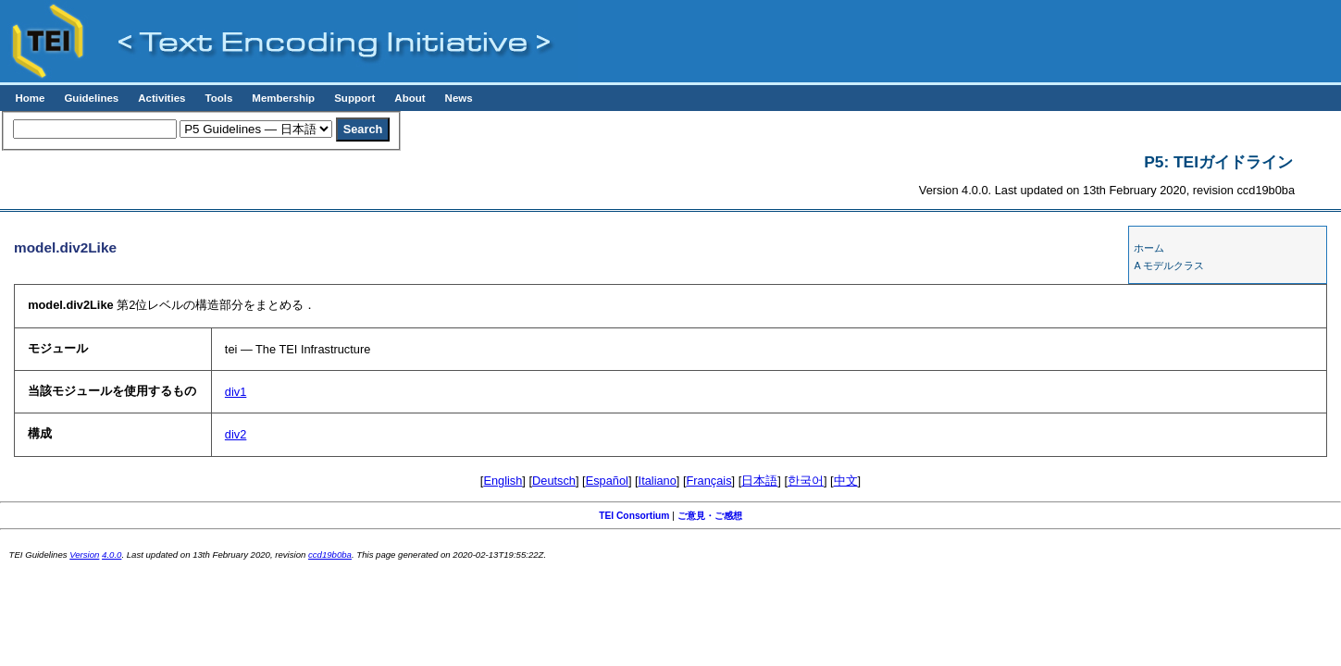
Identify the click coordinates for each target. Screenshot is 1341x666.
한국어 (806, 480)
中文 (846, 480)
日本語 (759, 480)
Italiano (658, 480)
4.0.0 (111, 554)
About (409, 98)
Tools (218, 98)
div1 (235, 392)
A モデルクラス (1168, 265)
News (459, 98)
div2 (235, 434)
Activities (161, 98)
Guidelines (91, 98)
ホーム (1149, 247)
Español (607, 480)
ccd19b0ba (330, 554)
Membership (283, 98)
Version (84, 554)
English (502, 480)
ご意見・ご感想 (709, 516)
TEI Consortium (634, 516)
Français (709, 480)
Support (354, 98)
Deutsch (554, 480)
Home (29, 98)
